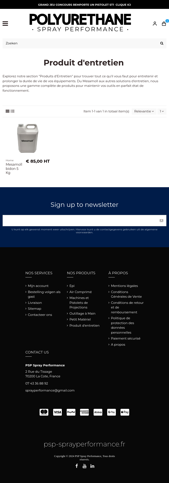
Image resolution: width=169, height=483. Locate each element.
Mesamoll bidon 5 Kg (14, 168)
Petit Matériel (80, 319)
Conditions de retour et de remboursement (127, 307)
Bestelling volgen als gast (44, 294)
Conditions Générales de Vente (126, 294)
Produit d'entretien (84, 325)
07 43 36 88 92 (36, 383)
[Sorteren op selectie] (144, 111)
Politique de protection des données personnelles (122, 325)
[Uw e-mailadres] (80, 220)
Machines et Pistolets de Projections (79, 302)
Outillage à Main (82, 313)
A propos (118, 344)
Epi (72, 286)
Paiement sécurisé (125, 338)
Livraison (35, 303)
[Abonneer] (161, 220)
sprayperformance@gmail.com (50, 390)
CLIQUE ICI (123, 4)
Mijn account (38, 286)
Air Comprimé (80, 292)
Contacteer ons (40, 315)
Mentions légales (124, 286)
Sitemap (34, 309)
